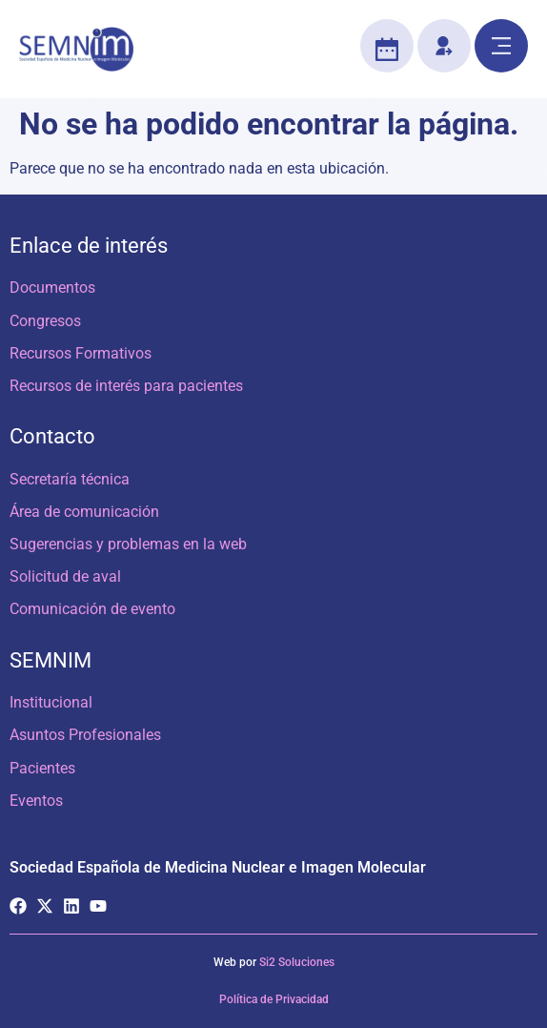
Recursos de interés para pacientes (126, 386)
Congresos (45, 321)
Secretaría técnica (70, 479)
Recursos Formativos (81, 353)
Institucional (51, 702)
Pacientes (42, 768)
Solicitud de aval (65, 576)
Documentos (52, 287)
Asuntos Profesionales (85, 735)
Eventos (36, 801)
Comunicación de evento (92, 609)
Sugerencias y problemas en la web (128, 544)
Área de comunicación (84, 512)
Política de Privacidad (274, 999)
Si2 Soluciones (296, 962)
